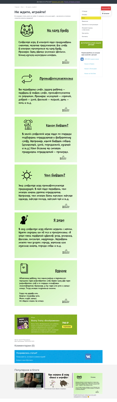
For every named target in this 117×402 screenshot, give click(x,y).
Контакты (85, 36)
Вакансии (85, 21)
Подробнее (67, 327)
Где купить (85, 33)
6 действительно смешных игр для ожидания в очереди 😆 (85, 396)
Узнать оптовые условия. (72, 2)
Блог (22, 7)
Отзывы (84, 15)
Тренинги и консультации (90, 25)
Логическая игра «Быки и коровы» (55, 389)
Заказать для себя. (58, 2)
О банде (84, 11)
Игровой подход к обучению (87, 29)
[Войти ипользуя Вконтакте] (88, 356)
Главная (17, 7)
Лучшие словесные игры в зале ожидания (28, 389)
